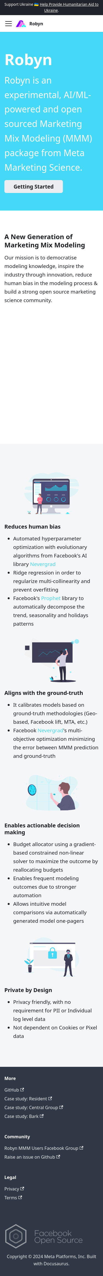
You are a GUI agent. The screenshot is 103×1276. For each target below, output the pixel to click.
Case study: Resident (28, 1099)
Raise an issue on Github (32, 1157)
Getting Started (33, 186)
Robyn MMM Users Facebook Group (43, 1148)
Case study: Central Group (33, 1107)
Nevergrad (42, 564)
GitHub (14, 1090)
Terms (13, 1198)
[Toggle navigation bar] (8, 24)
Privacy (14, 1189)
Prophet (51, 598)
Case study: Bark (24, 1116)
